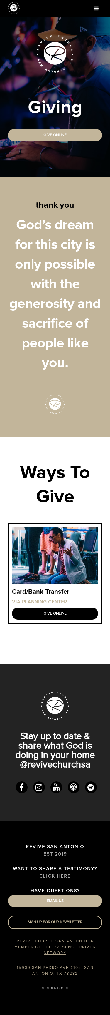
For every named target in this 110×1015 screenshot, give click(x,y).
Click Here (55, 876)
